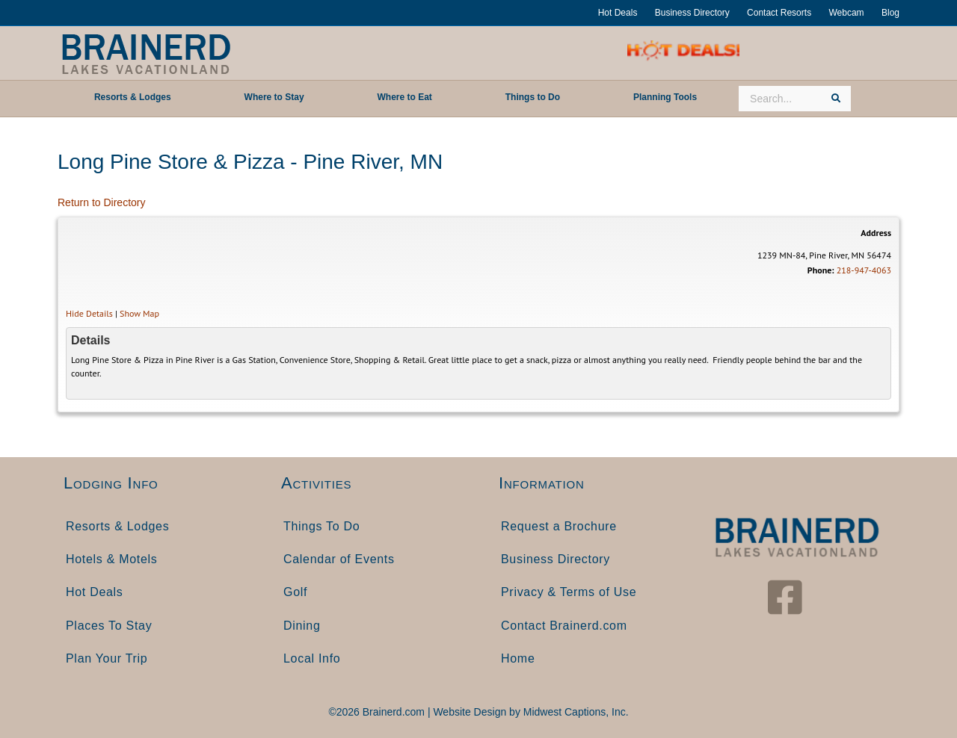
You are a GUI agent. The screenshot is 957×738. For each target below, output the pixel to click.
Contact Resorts (779, 12)
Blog (890, 12)
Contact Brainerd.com (564, 625)
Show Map (139, 313)
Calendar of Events (339, 559)
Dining (302, 625)
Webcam (846, 12)
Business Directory (692, 12)
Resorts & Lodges (117, 526)
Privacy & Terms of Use (568, 592)
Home (518, 658)
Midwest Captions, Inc (574, 712)
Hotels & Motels (112, 559)
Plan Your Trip (106, 658)
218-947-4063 (864, 270)
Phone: (820, 270)
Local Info (311, 658)
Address (876, 232)
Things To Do (321, 526)
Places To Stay (109, 625)
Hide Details (89, 313)
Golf (295, 592)
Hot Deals (618, 12)
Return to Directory (101, 202)
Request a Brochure (559, 526)
